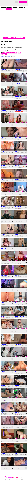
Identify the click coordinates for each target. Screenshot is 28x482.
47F (12, 345)
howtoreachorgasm (19, 467)
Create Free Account (23, 1)
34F (26, 454)
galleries (8, 56)
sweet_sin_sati (18, 83)
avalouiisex (3, 248)
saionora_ (3, 234)
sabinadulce (3, 358)
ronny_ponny (17, 439)
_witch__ (3, 302)
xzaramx (3, 467)
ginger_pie (17, 165)
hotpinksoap (3, 206)
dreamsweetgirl (4, 426)
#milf (19, 52)
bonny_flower (18, 137)
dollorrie (3, 330)
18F (12, 70)
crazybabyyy (17, 385)
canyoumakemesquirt (19, 316)
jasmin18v (17, 358)
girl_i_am (3, 439)
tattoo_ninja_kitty (19, 96)
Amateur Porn (12, 474)
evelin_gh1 (17, 412)
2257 (22, 479)
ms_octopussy (18, 275)
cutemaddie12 (17, 330)
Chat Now (9, 8)
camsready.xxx (13, 479)
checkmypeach (18, 206)
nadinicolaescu (18, 248)
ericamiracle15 (18, 344)
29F (26, 345)
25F (12, 166)
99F (12, 193)
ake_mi (16, 371)
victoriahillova (18, 261)
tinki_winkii (17, 426)
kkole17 (2, 412)
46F (26, 303)
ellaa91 (2, 137)
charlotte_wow (18, 123)
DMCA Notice (19, 479)
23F (26, 166)
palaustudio (3, 344)
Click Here (2, 56)
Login (17, 1)
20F (12, 124)
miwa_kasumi (17, 192)
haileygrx (17, 398)
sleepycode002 (4, 69)
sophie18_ (3, 151)
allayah (2, 220)
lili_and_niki (3, 316)
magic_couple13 (4, 261)
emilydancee (17, 289)
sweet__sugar (18, 110)
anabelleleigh (17, 453)
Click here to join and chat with (14, 38)
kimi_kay (3, 453)
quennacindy (17, 69)
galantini (3, 165)
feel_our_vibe (4, 123)
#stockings (3, 54)
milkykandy (3, 96)
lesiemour (3, 385)
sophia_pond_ (18, 151)
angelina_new (4, 275)
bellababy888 (4, 83)
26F (26, 262)
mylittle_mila (4, 398)
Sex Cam (16, 474)
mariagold (17, 302)
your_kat (17, 220)
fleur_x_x (3, 179)
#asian (15, 52)
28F (12, 303)
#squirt (10, 52)
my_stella (17, 179)
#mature (5, 52)
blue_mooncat (4, 289)
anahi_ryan (3, 192)
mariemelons (3, 110)
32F (12, 221)
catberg (16, 234)
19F (12, 111)
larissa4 (3, 371)
